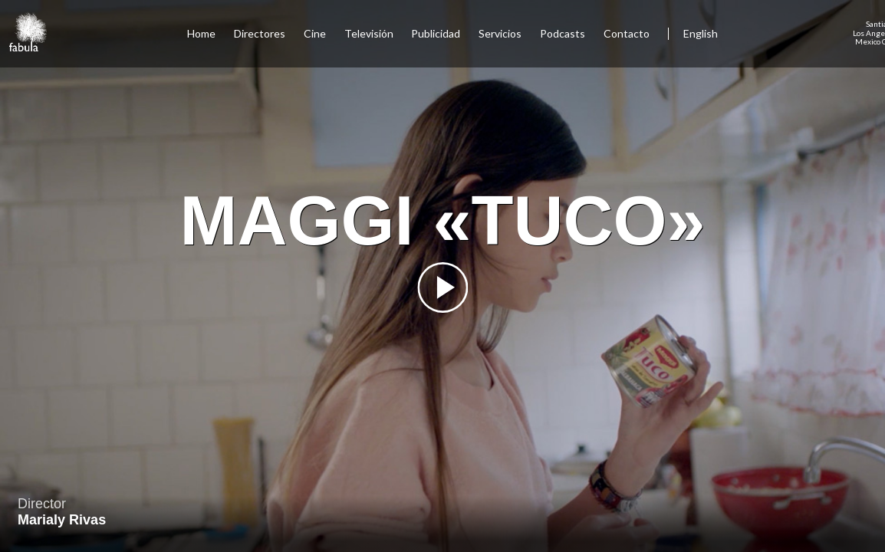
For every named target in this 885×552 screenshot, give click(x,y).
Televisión (368, 33)
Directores (259, 33)
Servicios (500, 33)
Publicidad (435, 33)
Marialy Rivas (62, 519)
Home (201, 33)
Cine (315, 33)
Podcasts (562, 33)
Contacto (627, 33)
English (700, 33)
